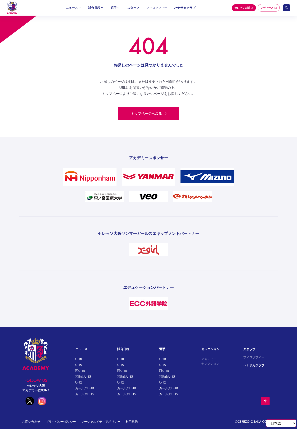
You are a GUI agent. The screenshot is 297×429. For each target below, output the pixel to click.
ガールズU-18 (84, 388)
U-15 (78, 365)
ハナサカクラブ (184, 8)
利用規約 (132, 421)
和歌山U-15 (83, 376)
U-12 (78, 382)
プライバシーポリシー (61, 421)
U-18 (78, 359)
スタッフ (133, 8)
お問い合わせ (31, 421)
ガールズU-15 (84, 394)
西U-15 (80, 371)
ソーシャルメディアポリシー (100, 421)
